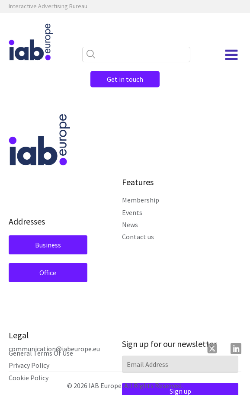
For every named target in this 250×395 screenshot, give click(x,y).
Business (48, 245)
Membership (140, 200)
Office (47, 272)
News (130, 224)
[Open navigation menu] (231, 55)
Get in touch (125, 79)
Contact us (138, 236)
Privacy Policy (29, 365)
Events (132, 212)
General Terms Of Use (41, 353)
